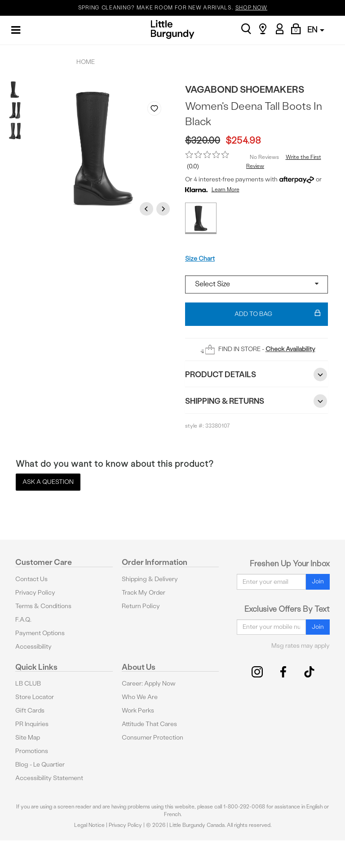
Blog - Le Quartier (40, 764)
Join (318, 581)
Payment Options (40, 633)
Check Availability (290, 349)
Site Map (27, 737)
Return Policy (141, 606)
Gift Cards (29, 710)
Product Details (256, 374)
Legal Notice (89, 825)
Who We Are (140, 697)
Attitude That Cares (149, 724)
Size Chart (200, 258)
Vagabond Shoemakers (244, 89)
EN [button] (315, 29)
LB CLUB (28, 683)
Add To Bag (277, 314)
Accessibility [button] (33, 646)
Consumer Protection (152, 737)
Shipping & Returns (256, 401)
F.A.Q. (23, 619)
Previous (148, 208)
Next (164, 208)
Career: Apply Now (149, 683)
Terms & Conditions (43, 606)
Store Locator (34, 697)
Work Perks (138, 710)
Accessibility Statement (49, 778)
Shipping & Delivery (150, 579)
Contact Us (31, 579)
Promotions (31, 751)
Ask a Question (48, 482)
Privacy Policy (35, 592)
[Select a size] (256, 284)
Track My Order (143, 592)
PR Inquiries (32, 724)
